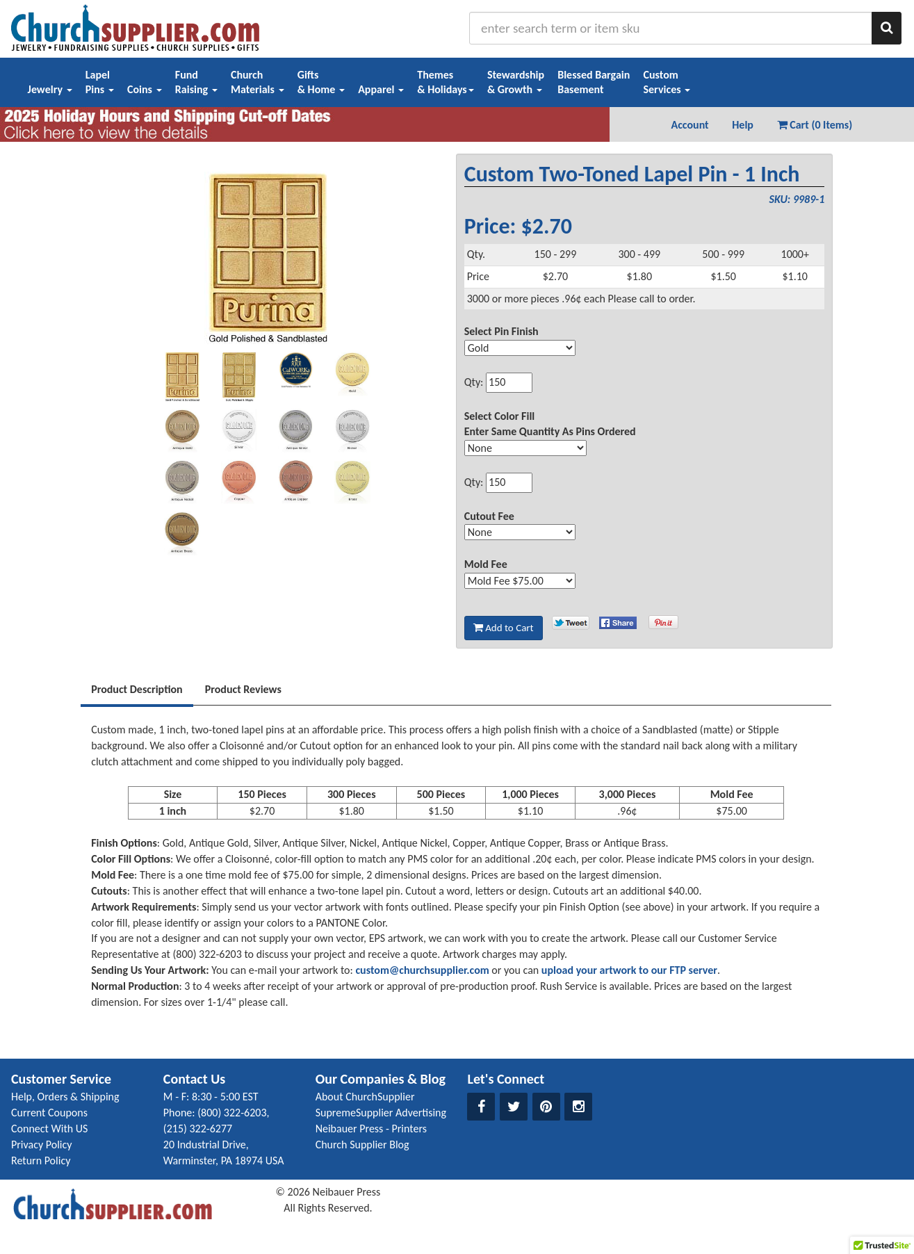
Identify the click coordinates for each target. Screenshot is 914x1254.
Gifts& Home (321, 82)
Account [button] (689, 124)
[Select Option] (520, 348)
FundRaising (196, 82)
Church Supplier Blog (362, 1144)
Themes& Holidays (445, 82)
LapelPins (99, 82)
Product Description (137, 689)
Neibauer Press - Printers (371, 1128)
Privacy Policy (41, 1144)
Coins (144, 89)
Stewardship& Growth (515, 82)
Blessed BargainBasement (593, 82)
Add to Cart (503, 627)
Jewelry (50, 89)
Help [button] (742, 124)
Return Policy (40, 1160)
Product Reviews (243, 689)
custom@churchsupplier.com (422, 970)
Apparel (381, 89)
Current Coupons (49, 1112)
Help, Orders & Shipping (65, 1096)
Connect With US (49, 1128)
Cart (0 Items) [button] (815, 124)
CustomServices (666, 82)
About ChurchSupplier (365, 1096)
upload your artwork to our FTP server (629, 970)
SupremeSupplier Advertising (381, 1112)
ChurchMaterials (257, 82)
